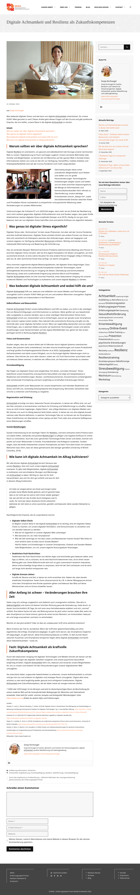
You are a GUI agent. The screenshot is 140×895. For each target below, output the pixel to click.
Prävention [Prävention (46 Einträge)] (115, 336)
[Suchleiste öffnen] (130, 7)
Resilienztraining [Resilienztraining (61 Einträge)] (109, 357)
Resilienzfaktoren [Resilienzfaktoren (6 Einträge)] (105, 354)
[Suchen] (127, 47)
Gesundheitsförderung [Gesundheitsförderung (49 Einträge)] (112, 314)
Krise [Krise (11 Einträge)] (111, 320)
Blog (88, 7)
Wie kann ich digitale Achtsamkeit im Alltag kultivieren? (30, 140)
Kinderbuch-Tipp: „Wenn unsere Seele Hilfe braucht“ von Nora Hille (114, 166)
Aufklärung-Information (18, 770)
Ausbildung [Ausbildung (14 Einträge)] (104, 300)
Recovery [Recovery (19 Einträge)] (103, 350)
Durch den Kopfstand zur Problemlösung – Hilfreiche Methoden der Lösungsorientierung (42, 777)
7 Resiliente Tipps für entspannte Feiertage (112, 157)
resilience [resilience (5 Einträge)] (111, 351)
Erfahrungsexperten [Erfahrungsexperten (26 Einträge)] (109, 310)
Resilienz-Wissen (103, 7)
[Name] (113, 191)
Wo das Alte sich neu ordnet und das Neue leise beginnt (114, 147)
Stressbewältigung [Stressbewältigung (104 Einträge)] (111, 368)
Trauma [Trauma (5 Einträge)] (127, 369)
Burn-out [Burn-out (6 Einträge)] (125, 300)
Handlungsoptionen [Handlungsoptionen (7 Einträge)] (106, 317)
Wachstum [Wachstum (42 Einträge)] (105, 375)
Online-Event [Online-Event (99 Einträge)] (118, 328)
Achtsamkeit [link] (60, 116)
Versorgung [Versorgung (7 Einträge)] (103, 372)
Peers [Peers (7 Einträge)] (106, 336)
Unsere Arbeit (49, 7)
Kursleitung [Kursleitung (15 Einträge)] (104, 328)
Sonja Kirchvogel (17, 110)
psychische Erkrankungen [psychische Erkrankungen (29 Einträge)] (112, 342)
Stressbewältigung (71, 773)
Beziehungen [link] (19, 427)
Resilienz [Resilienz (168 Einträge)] (121, 350)
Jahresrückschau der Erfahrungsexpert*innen (26, 780)
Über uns (66, 7)
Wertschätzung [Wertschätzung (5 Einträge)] (116, 376)
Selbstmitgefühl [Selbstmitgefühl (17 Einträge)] (106, 364)
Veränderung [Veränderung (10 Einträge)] (113, 372)
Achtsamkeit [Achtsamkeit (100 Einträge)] (107, 296)
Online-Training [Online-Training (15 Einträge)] (115, 332)
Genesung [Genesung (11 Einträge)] (124, 310)
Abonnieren (106, 209)
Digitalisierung (24, 773)
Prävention (32, 770)
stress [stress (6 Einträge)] (116, 365)
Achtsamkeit (13, 773)
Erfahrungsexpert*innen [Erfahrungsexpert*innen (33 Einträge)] (112, 306)
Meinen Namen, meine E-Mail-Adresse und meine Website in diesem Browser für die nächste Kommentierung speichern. (49, 840)
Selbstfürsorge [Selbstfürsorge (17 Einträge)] (122, 361)
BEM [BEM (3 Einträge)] (110, 300)
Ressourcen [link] (50, 241)
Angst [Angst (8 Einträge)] (126, 296)
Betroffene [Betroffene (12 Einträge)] (116, 300)
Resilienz (49, 773)
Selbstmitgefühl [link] (13, 605)
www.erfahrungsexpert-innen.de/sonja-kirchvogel (42, 754)
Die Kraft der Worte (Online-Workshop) (114, 275)
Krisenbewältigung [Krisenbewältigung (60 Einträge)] (110, 324)
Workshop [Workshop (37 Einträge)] (104, 379)
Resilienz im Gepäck (107, 265)
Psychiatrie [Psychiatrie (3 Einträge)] (116, 339)
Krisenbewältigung (38, 773)
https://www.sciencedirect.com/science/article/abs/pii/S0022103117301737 (42, 724)
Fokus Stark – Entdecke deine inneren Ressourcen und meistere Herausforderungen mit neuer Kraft (114, 137)
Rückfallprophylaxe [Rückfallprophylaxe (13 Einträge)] (107, 361)
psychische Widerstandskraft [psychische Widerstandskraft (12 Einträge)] (111, 346)
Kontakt (122, 7)
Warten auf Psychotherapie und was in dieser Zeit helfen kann (113, 126)
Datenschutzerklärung (108, 205)
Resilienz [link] (17, 152)
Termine (78, 7)
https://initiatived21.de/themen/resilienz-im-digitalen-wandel (26, 718)
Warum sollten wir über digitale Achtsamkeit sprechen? (31, 131)
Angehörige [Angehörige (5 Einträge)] (120, 296)
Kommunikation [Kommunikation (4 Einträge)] (103, 320)
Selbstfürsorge (58, 773)
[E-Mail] (113, 197)
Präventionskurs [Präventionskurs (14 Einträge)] (106, 339)
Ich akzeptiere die (108, 203)
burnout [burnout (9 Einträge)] (102, 303)
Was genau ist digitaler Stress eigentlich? (24, 134)
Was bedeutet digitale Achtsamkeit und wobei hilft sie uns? (32, 137)
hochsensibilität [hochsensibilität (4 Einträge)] (118, 317)
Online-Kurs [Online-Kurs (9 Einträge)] (103, 332)
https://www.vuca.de (15, 698)
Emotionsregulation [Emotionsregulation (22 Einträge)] (115, 303)
